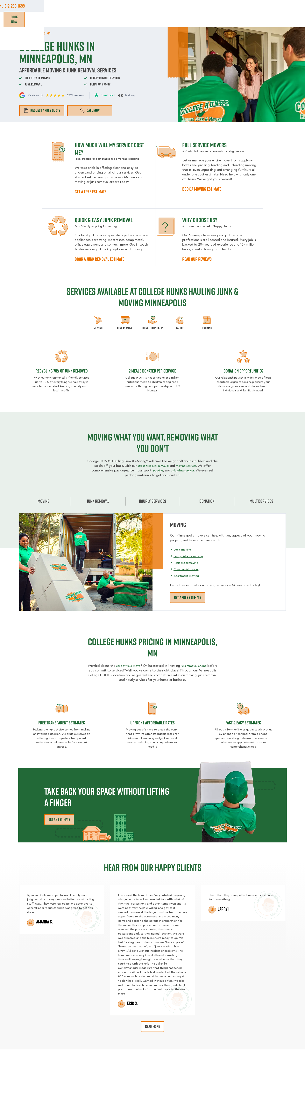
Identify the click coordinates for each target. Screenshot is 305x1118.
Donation (207, 501)
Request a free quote (41, 110)
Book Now (275, 19)
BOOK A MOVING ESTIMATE (201, 189)
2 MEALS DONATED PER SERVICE (152, 370)
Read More (152, 1026)
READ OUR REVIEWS (197, 259)
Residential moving (188, 562)
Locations (159, 6)
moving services (188, 465)
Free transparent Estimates (61, 722)
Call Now (90, 110)
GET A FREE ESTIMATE (90, 191)
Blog (245, 19)
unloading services (183, 470)
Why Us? (228, 19)
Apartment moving (188, 576)
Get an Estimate (59, 819)
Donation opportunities (243, 370)
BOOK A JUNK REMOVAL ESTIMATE (99, 259)
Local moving (183, 549)
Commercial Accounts (129, 6)
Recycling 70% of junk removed (62, 370)
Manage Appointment (240, 6)
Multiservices (261, 501)
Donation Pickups (149, 19)
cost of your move (131, 665)
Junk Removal (118, 19)
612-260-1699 (276, 6)
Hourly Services (183, 19)
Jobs (102, 6)
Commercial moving (188, 569)
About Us (180, 6)
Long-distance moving (190, 556)
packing (156, 470)
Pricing (209, 19)
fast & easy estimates (243, 722)
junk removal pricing (200, 665)
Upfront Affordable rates (152, 722)
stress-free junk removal (151, 465)
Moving (95, 19)
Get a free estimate (187, 597)
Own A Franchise (206, 6)
